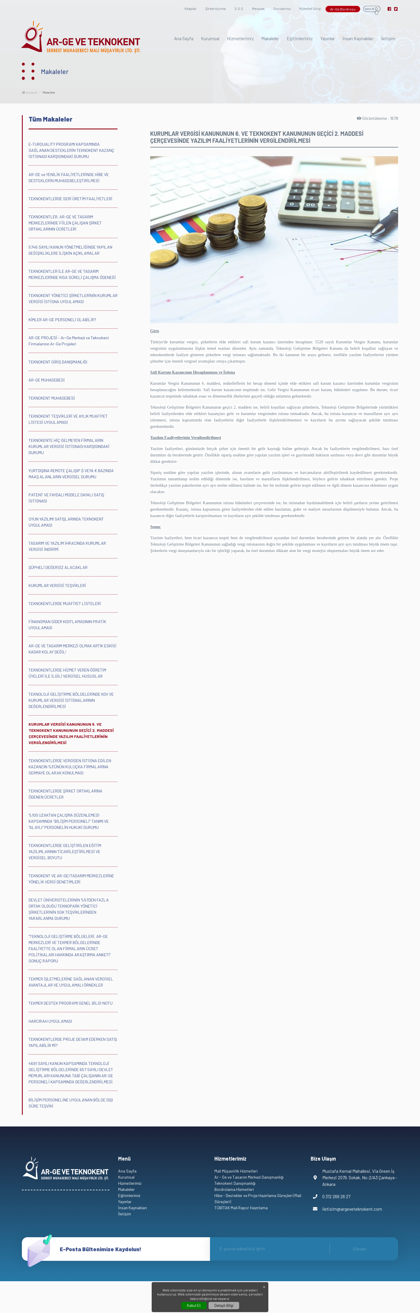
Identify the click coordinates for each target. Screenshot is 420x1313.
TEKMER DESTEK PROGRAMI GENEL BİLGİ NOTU (71, 1003)
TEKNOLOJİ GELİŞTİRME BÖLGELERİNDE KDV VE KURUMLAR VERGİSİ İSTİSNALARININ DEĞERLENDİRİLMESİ (71, 700)
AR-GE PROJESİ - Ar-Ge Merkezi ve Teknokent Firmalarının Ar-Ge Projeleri (69, 340)
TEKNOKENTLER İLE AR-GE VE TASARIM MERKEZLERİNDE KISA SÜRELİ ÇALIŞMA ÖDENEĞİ (72, 274)
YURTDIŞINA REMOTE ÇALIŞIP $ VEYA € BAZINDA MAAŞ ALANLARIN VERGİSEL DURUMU (71, 473)
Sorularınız (281, 8)
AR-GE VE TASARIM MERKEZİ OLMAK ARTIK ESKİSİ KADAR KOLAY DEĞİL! (72, 648)
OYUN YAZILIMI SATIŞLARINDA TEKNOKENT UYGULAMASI (66, 522)
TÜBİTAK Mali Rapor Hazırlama (241, 1207)
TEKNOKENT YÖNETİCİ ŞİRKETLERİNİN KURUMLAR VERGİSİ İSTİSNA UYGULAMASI (73, 298)
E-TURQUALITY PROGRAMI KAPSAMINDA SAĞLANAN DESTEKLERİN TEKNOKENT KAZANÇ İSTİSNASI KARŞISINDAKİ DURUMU (71, 150)
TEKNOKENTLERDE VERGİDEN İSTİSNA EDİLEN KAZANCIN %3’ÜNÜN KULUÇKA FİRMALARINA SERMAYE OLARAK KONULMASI (70, 766)
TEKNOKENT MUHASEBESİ (52, 398)
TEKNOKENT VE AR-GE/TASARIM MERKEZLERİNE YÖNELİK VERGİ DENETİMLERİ (71, 878)
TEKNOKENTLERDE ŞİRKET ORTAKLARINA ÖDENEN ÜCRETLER (65, 793)
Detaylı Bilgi (223, 1305)
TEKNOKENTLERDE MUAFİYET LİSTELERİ (65, 603)
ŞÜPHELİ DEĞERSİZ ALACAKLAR (58, 567)
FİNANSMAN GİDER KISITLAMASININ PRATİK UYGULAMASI (67, 624)
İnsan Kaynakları (357, 38)
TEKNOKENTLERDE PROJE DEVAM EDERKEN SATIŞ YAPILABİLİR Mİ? (73, 1042)
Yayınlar (327, 38)
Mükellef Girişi (310, 8)
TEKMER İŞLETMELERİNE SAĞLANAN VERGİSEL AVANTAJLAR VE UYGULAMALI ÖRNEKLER (71, 981)
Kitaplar (191, 8)
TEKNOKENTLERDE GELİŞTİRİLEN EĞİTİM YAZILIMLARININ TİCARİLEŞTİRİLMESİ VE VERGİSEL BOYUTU (65, 851)
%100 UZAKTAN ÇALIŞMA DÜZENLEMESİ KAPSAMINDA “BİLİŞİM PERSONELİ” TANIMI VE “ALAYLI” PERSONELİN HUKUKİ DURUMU (69, 821)
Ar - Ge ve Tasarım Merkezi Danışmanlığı (249, 1177)
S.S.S (239, 8)
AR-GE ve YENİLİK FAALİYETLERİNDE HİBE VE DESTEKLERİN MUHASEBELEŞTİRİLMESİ (69, 177)
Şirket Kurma (215, 8)
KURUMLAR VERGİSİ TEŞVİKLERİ (57, 585)
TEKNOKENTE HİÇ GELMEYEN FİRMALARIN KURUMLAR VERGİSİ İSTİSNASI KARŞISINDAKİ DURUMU (69, 446)
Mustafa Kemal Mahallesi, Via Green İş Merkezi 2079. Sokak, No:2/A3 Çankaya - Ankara (354, 1177)
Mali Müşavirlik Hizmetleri (236, 1170)
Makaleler (270, 38)
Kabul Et (194, 1305)
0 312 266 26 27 (330, 1196)
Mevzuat (258, 8)
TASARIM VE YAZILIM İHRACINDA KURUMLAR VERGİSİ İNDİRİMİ (67, 546)
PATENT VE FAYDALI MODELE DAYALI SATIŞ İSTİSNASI (66, 497)
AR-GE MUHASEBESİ (47, 379)
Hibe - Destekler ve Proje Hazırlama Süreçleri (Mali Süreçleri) (257, 1198)
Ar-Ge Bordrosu (343, 9)
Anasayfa (29, 92)
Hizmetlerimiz (240, 38)
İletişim (388, 38)
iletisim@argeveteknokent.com (346, 1209)
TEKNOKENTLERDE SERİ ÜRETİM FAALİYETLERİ (70, 198)
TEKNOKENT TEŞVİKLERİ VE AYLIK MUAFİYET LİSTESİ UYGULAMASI (68, 419)
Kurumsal (210, 38)
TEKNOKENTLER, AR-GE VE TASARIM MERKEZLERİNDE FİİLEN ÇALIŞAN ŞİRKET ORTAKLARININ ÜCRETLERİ (65, 222)
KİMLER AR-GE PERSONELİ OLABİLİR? (62, 319)
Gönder (360, 1249)
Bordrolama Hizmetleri (234, 1189)
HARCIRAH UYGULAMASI (50, 1021)
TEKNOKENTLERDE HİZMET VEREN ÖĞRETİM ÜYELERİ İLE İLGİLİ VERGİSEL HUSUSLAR (67, 673)
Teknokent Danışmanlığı (235, 1183)
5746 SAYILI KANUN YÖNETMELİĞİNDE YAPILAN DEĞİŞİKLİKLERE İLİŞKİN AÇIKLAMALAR (70, 250)
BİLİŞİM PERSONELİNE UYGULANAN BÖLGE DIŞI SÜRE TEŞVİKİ (71, 1102)
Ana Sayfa (183, 38)
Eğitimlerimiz (300, 38)
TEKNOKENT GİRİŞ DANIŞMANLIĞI (58, 361)
